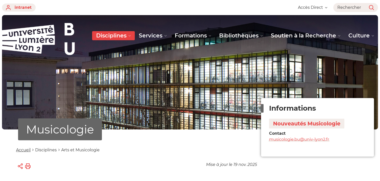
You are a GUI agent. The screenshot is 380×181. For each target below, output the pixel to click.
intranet (19, 7)
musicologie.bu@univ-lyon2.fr (299, 139)
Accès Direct (312, 7)
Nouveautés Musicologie (306, 123)
